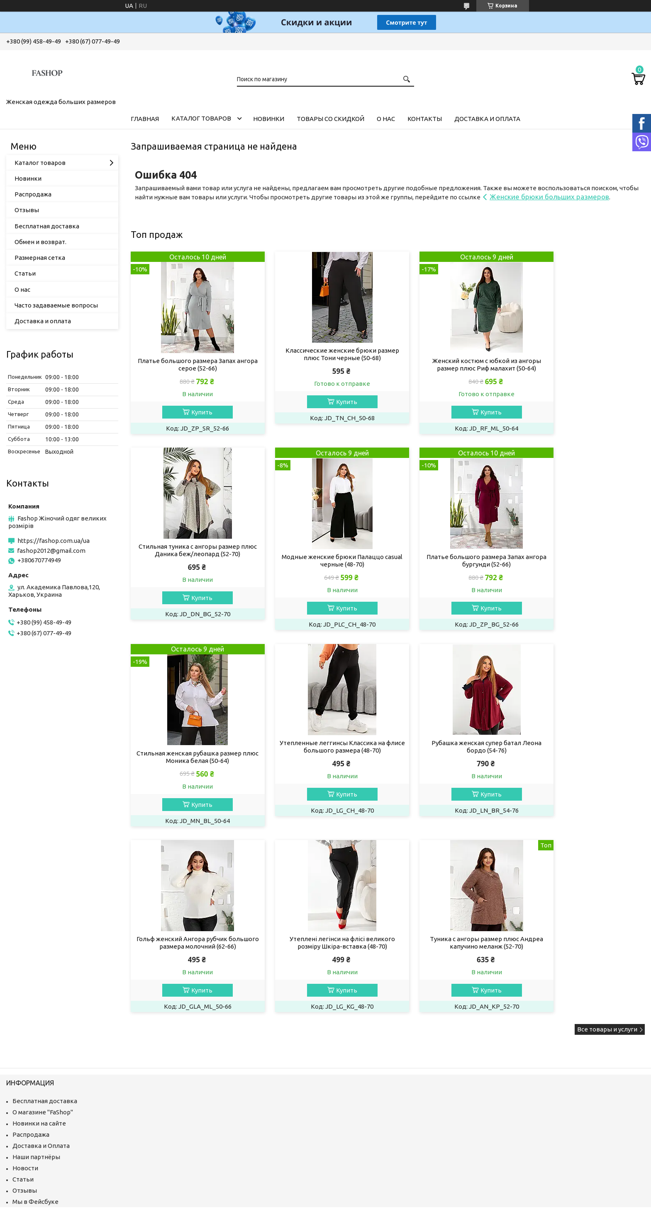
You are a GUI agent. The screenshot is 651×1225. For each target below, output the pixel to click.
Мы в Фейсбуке (35, 1007)
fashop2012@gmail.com (51, 550)
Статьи (25, 273)
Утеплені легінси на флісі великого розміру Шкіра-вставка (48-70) (453, 748)
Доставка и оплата (487, 118)
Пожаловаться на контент (333, 1050)
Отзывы (27, 209)
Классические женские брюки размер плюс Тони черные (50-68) (322, 354)
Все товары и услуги (607, 834)
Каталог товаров (201, 118)
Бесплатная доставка (47, 226)
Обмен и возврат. (40, 241)
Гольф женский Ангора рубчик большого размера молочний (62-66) (322, 748)
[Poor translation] (30, 1103)
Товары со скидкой (330, 118)
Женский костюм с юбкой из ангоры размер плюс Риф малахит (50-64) (453, 364)
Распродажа (33, 194)
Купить (195, 412)
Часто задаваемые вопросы (56, 305)
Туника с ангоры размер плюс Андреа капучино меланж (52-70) (584, 748)
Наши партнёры (36, 962)
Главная (145, 118)
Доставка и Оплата (41, 951)
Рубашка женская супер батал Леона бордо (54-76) (191, 748)
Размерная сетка (40, 257)
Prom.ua (363, 1043)
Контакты (424, 118)
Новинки (268, 118)
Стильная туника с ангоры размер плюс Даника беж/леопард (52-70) (584, 354)
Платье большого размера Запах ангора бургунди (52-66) (322, 561)
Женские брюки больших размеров (549, 197)
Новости (25, 973)
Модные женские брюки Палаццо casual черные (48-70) (191, 561)
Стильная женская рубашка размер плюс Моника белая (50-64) (453, 561)
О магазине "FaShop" (42, 917)
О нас (386, 118)
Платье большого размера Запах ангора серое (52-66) (191, 364)
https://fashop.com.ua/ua (53, 540)
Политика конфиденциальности (408, 1050)
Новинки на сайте (39, 928)
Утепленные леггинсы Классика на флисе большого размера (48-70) (584, 551)
